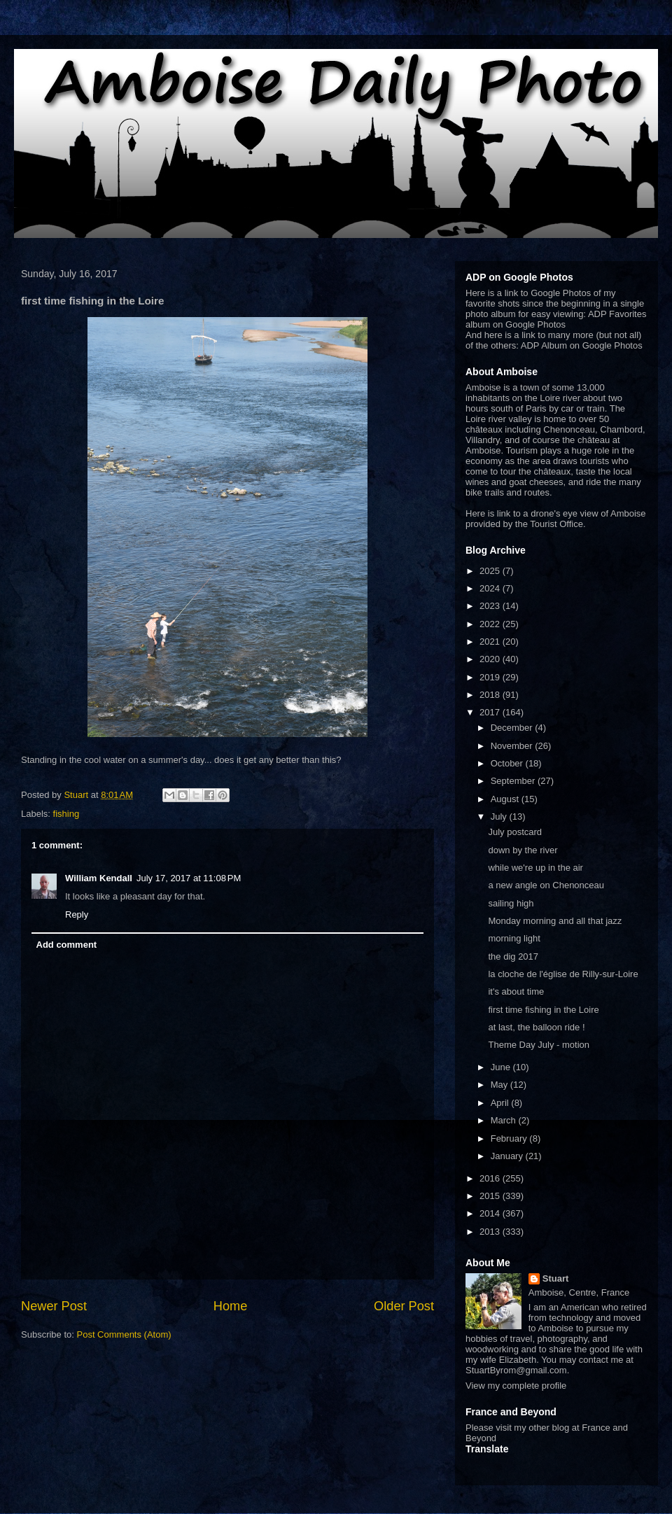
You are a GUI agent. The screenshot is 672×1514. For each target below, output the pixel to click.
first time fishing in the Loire (543, 1009)
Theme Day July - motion (538, 1044)
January (508, 1156)
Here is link (487, 513)
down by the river (522, 850)
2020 (491, 659)
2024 (491, 588)
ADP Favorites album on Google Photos (555, 319)
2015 (491, 1196)
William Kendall (98, 878)
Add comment (66, 944)
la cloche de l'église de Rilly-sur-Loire (563, 974)
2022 (491, 624)
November (513, 746)
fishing (66, 813)
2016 (491, 1178)
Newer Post (54, 1306)
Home (231, 1306)
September (514, 781)
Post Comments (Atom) (124, 1334)
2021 (491, 641)
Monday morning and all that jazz (555, 921)
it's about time (516, 991)
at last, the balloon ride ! (536, 1027)
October (508, 763)
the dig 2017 (513, 956)
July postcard (515, 832)
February (510, 1138)
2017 (491, 712)
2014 (491, 1213)
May (500, 1084)
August (506, 799)
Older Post (404, 1306)
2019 (491, 677)
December (513, 727)
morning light (514, 938)
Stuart (555, 1278)
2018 (491, 694)
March (505, 1120)
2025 (491, 571)
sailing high (510, 903)
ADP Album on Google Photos (582, 345)
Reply (76, 914)
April (501, 1103)
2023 (491, 606)
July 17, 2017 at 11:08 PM (188, 878)
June (502, 1067)
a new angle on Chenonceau (546, 885)
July (500, 816)
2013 (491, 1231)
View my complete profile (515, 1385)
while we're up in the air (535, 867)
